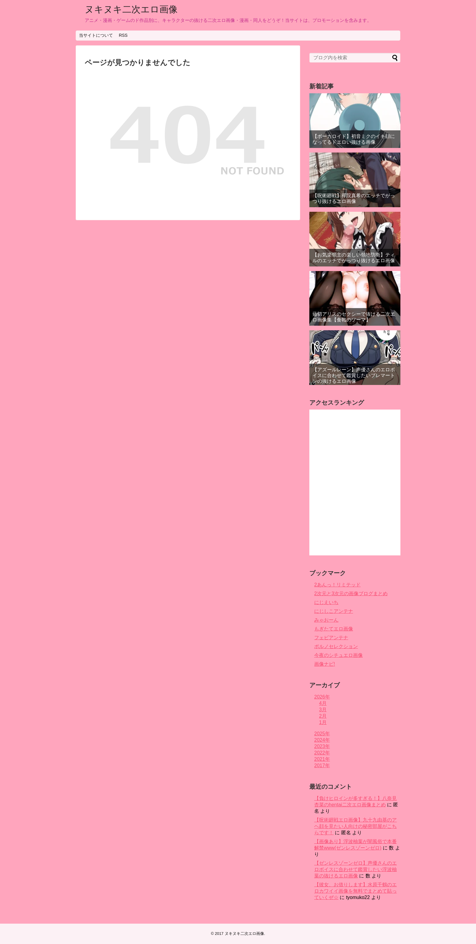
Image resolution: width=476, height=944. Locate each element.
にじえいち (326, 602)
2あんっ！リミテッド (337, 584)
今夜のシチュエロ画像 (338, 655)
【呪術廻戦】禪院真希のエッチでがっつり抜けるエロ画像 (353, 198)
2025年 (322, 733)
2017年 (322, 765)
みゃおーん (326, 620)
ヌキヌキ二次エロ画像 (131, 9)
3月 (323, 709)
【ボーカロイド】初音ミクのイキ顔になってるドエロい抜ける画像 (353, 139)
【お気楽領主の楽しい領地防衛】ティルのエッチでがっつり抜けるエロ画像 (353, 257)
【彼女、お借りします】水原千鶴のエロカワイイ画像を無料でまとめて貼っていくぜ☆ (355, 891)
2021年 (322, 759)
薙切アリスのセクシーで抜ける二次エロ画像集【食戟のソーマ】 (353, 316)
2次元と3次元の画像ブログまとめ (351, 593)
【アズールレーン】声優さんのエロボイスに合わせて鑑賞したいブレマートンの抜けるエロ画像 (353, 375)
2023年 (322, 746)
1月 (323, 722)
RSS (123, 35)
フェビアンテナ (331, 637)
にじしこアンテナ (333, 611)
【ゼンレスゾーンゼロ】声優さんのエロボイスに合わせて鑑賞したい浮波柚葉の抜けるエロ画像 (355, 869)
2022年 (322, 752)
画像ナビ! (324, 664)
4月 (323, 703)
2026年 (322, 696)
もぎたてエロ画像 (333, 628)
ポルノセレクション (336, 646)
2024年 (322, 740)
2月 (323, 716)
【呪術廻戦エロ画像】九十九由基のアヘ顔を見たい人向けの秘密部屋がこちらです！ (355, 826)
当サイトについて (96, 35)
